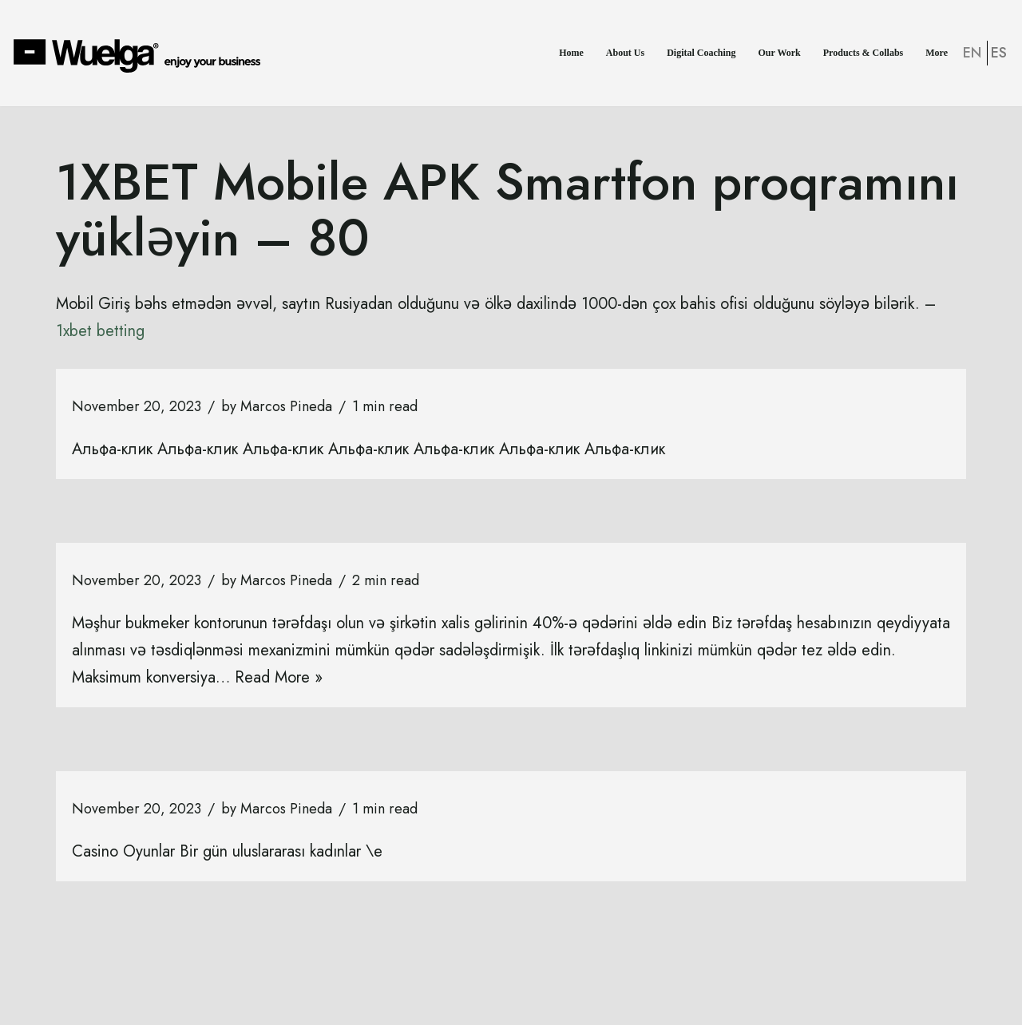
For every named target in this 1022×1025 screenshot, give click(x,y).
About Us (625, 52)
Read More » (279, 677)
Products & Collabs (863, 52)
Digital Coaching (701, 52)
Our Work (780, 52)
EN (972, 52)
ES (999, 52)
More (936, 52)
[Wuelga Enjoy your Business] (141, 55)
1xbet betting (100, 330)
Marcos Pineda (286, 406)
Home (571, 52)
